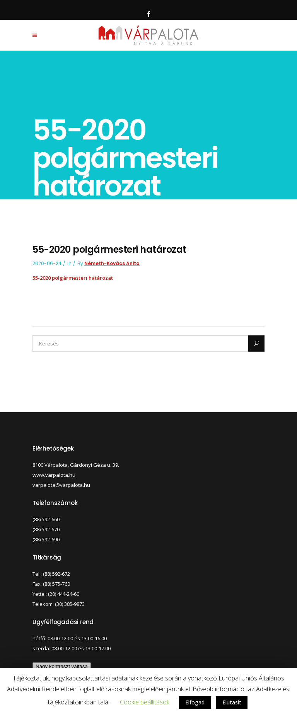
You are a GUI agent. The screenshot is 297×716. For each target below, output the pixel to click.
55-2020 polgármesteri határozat (72, 277)
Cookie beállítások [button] (144, 702)
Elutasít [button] (231, 702)
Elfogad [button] (195, 702)
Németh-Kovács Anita (112, 263)
